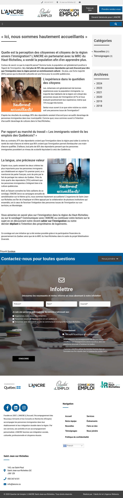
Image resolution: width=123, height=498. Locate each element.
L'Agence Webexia (111, 494)
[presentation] (31, 337)
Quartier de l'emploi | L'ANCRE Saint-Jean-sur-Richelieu (32, 494)
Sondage (11, 251)
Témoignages (102, 56)
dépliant (14, 223)
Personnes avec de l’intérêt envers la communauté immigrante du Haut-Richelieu (47, 322)
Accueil (68, 416)
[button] (2, 24)
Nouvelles (99, 51)
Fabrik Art (98, 494)
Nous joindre (92, 431)
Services (90, 416)
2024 (99, 83)
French (68, 445)
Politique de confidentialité (97, 351)
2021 (99, 92)
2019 (99, 101)
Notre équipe (70, 421)
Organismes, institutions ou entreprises (30, 316)
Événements (92, 421)
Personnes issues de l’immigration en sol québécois (36, 319)
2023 (99, 87)
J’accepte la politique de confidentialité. (82, 334)
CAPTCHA (17, 330)
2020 (99, 96)
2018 (99, 105)
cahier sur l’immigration (54, 220)
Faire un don (92, 426)
